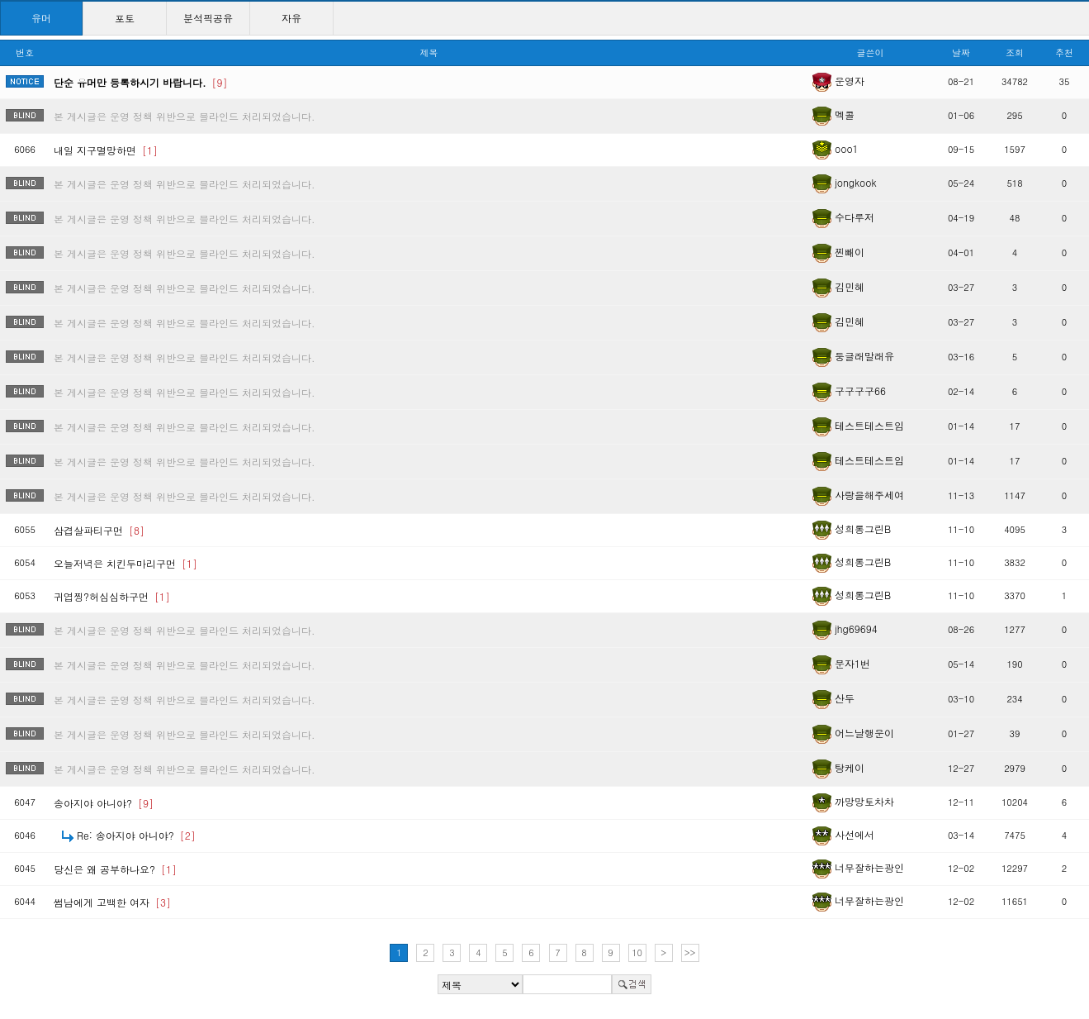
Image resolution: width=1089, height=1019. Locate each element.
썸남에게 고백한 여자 (112, 902)
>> (690, 952)
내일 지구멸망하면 (106, 150)
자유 (291, 18)
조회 (1015, 52)
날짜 (961, 52)
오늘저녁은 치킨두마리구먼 (125, 563)
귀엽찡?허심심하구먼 (112, 596)
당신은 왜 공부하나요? (115, 869)
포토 (125, 18)
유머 (41, 18)
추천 (1064, 52)
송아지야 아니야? (104, 803)
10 (637, 952)
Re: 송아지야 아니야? (136, 835)
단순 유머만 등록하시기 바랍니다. (141, 82)
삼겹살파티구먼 (99, 530)
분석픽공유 (208, 18)
